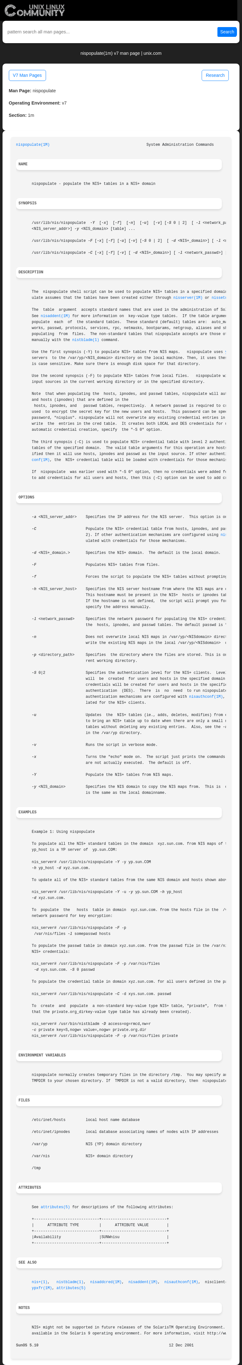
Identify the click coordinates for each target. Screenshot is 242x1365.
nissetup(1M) (225, 298)
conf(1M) (41, 460)
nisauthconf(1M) (206, 697)
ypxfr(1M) (42, 1288)
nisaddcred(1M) (106, 1282)
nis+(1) (40, 1282)
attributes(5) (55, 1207)
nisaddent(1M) (55, 316)
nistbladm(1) (85, 340)
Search (227, 31)
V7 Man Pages (27, 75)
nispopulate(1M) (33, 145)
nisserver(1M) (188, 298)
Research (215, 75)
